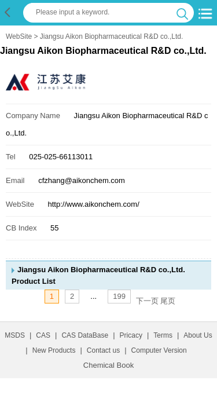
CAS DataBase (84, 335)
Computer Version (159, 350)
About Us (197, 335)
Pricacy (131, 335)
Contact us (103, 350)
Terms (162, 335)
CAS (43, 335)
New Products (54, 350)
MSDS (15, 335)
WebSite (19, 36)
